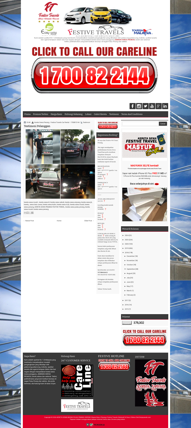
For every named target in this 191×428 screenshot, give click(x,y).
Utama (27, 114)
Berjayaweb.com (145, 417)
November (130, 260)
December (130, 256)
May (128, 286)
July (128, 278)
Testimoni (114, 114)
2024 (126, 235)
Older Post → (89, 221)
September (131, 269)
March (129, 291)
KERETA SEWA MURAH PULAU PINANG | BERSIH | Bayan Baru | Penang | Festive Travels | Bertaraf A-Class (93, 417)
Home (59, 221)
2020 (126, 244)
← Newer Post (28, 221)
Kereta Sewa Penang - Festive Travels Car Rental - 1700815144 (56, 122)
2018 (126, 253)
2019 (126, 248)
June (128, 282)
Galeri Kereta (100, 114)
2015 (126, 309)
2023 (126, 240)
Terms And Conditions (132, 114)
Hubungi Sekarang (74, 114)
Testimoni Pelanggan (37, 126)
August (129, 273)
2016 (126, 305)
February (130, 295)
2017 (126, 300)
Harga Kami (56, 114)
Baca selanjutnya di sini (142, 183)
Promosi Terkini (40, 114)
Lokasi (88, 114)
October (130, 265)
